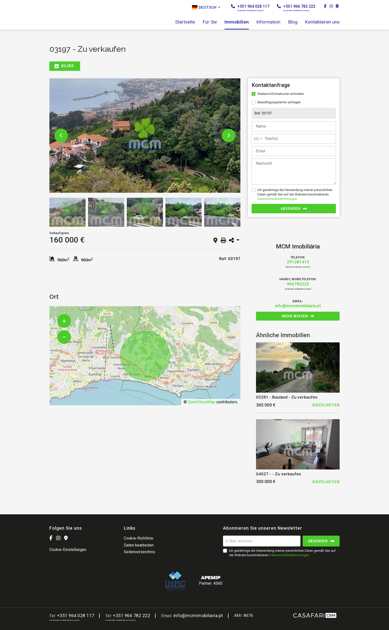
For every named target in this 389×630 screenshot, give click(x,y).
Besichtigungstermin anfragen (279, 102)
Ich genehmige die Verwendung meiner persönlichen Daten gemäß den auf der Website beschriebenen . (295, 194)
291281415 (298, 261)
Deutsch (206, 7)
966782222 (298, 283)
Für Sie (209, 22)
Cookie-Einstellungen (67, 549)
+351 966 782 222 (296, 8)
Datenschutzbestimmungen (277, 199)
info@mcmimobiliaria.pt (298, 305)
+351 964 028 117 (250, 8)
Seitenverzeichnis (139, 551)
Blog (292, 22)
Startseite (185, 22)
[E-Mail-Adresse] (261, 541)
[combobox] (294, 138)
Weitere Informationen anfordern (281, 94)
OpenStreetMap (201, 402)
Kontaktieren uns (322, 22)
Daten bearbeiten (139, 545)
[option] (144, 135)
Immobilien (237, 22)
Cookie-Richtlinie (138, 538)
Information (268, 22)
